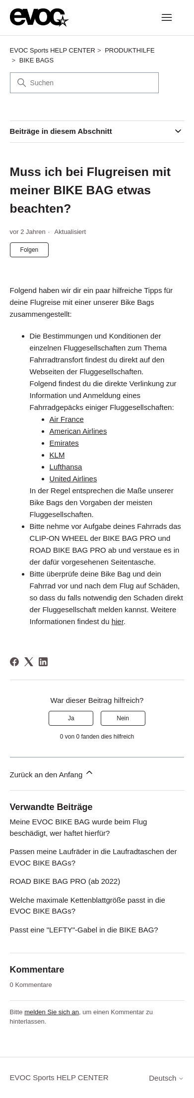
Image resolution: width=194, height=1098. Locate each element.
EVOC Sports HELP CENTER (52, 50)
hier (118, 621)
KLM (57, 455)
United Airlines (73, 478)
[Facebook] (14, 661)
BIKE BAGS (36, 60)
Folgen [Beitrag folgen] (29, 249)
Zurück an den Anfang (52, 773)
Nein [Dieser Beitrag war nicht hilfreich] (123, 718)
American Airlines (78, 431)
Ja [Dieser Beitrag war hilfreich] (71, 718)
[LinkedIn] (43, 661)
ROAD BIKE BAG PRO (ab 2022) (65, 881)
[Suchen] (84, 83)
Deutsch (166, 1078)
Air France (67, 419)
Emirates (64, 443)
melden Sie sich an (51, 1012)
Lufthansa (66, 466)
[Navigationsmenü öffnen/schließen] (166, 18)
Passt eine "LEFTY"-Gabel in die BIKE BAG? (84, 929)
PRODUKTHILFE (129, 50)
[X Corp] (28, 661)
